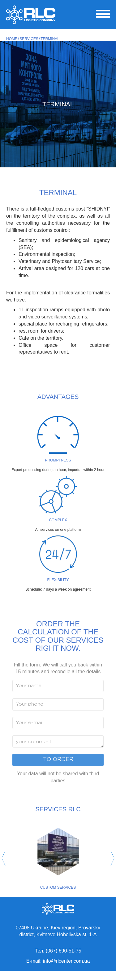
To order (58, 759)
